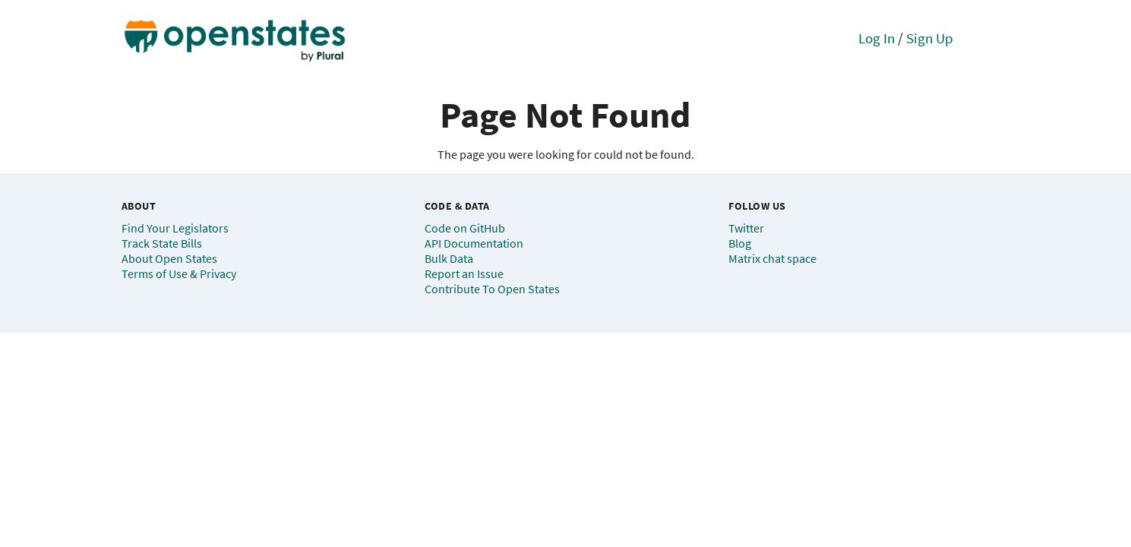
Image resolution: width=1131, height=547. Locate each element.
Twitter (746, 228)
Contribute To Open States (492, 288)
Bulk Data (449, 258)
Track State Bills (162, 243)
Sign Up (929, 38)
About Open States (169, 258)
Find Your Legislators (175, 228)
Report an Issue (464, 273)
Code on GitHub (465, 228)
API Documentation (474, 243)
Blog (739, 243)
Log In (876, 38)
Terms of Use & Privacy (179, 273)
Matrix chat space (772, 258)
